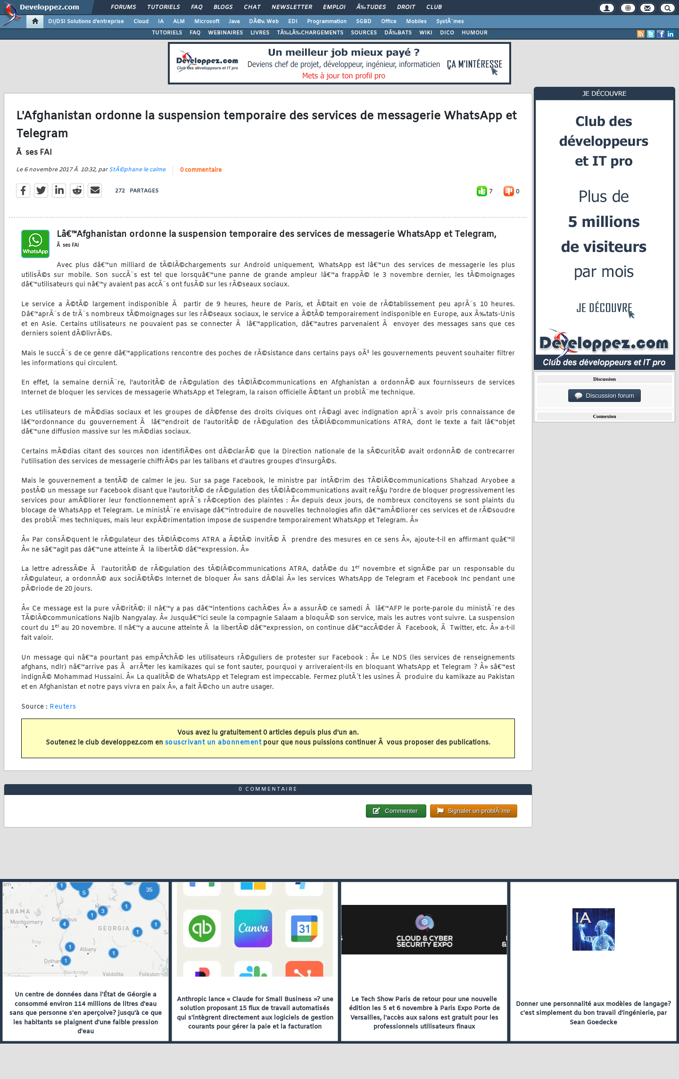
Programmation (327, 21)
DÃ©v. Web (264, 21)
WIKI (425, 33)
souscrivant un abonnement (213, 742)
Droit (406, 7)
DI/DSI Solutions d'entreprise (86, 21)
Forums (123, 7)
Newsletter (292, 7)
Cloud (141, 21)
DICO (447, 33)
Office (389, 21)
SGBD (364, 21)
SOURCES (364, 33)
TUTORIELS (167, 33)
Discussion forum (604, 396)
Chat (252, 7)
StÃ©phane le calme (137, 170)
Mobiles (416, 21)
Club (433, 7)
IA (161, 21)
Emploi (334, 7)
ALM (179, 21)
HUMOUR (475, 33)
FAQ (196, 7)
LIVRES (259, 33)
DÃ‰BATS (398, 33)
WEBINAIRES (225, 33)
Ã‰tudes (371, 7)
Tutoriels (163, 7)
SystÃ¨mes (450, 21)
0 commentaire (201, 170)
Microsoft (206, 21)
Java (234, 21)
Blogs (223, 7)
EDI (293, 21)
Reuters (63, 707)
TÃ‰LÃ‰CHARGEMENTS (310, 33)
